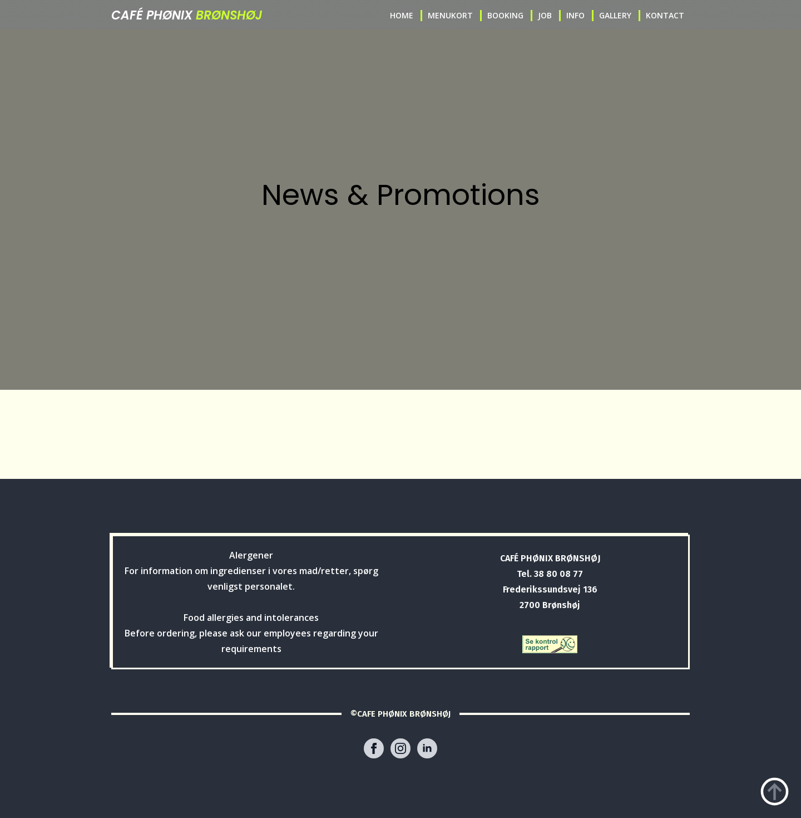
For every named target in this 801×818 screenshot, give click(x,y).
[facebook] (374, 748)
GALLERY (615, 15)
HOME (401, 15)
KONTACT (665, 15)
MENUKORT (450, 15)
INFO (575, 15)
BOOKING (505, 15)
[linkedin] (427, 748)
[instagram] (400, 748)
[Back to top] (774, 791)
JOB (545, 15)
